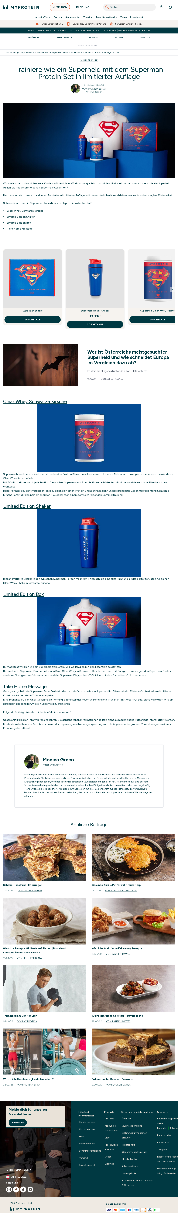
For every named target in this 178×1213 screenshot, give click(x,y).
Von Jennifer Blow (29, 958)
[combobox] (129, 7)
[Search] (107, 7)
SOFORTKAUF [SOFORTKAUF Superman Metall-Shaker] (95, 324)
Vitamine (88, 17)
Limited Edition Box (19, 222)
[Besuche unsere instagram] (9, 1189)
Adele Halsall (114, 379)
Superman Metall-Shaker (95, 310)
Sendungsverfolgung (90, 1150)
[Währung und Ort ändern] (35, 1177)
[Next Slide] (172, 289)
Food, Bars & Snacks (106, 17)
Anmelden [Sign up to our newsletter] (17, 1122)
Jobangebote (129, 1173)
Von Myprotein (27, 1021)
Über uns (126, 1118)
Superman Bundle (33, 310)
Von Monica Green (94, 88)
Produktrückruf (87, 1165)
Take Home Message (19, 228)
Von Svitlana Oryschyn (121, 890)
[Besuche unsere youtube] (30, 1189)
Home (9, 52)
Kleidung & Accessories (111, 1128)
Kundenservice (87, 1122)
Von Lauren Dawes (30, 890)
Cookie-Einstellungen (19, 1169)
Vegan (123, 17)
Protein (58, 17)
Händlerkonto (129, 1159)
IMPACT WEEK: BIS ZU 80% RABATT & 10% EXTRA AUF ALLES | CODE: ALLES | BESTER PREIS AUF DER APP (89, 30)
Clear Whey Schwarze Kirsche (25, 210)
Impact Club (163, 1142)
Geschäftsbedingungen (134, 1152)
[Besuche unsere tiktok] (23, 1189)
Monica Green (58, 759)
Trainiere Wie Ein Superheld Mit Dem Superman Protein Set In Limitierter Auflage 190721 (77, 52)
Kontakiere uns (87, 1129)
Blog (16, 52)
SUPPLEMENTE (89, 60)
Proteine (109, 1118)
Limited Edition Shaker (21, 216)
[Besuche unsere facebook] (16, 1189)
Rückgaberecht (87, 1143)
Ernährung (34, 37)
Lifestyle (145, 37)
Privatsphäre (128, 1144)
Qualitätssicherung (132, 1125)
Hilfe (81, 1136)
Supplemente (72, 17)
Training (93, 37)
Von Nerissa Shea (28, 1084)
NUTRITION (59, 8)
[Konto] (161, 7)
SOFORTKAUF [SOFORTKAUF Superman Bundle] (33, 319)
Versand (83, 1157)
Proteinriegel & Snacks (111, 1147)
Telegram (162, 1149)
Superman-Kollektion (43, 203)
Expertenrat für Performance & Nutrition (137, 1183)
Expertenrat (136, 17)
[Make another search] (89, 45)
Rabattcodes (164, 1135)
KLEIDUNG (82, 8)
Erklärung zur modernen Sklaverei (134, 1135)
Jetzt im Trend (42, 17)
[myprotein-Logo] (21, 7)
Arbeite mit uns (130, 1166)
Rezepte (119, 37)
